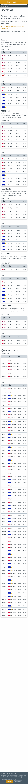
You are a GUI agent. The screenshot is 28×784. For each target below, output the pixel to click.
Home (2, 6)
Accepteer (9, 781)
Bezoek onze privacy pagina (10, 779)
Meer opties (18, 781)
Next (26, 633)
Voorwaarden (19, 2)
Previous (1, 633)
